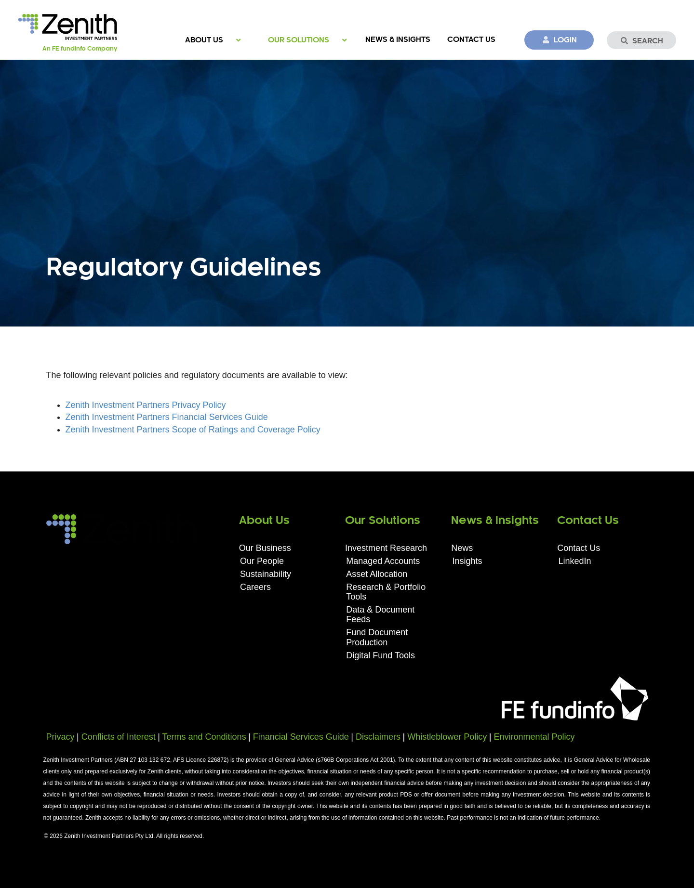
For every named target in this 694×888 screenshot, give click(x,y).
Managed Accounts (383, 561)
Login (559, 40)
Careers (255, 587)
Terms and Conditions (204, 737)
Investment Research (386, 548)
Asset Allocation (376, 574)
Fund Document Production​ (377, 637)
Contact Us (471, 39)
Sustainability (265, 574)
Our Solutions (298, 40)
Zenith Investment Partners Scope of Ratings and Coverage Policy (193, 429)
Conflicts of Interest (118, 737)
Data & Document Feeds (380, 614)
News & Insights (397, 39)
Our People (262, 561)
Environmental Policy (534, 737)
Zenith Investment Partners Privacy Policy (146, 405)
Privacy (60, 737)
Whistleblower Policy (447, 737)
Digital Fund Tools (380, 655)
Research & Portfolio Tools (386, 591)
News (462, 548)
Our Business (265, 548)
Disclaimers (378, 737)
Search (641, 41)
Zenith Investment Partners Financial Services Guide (167, 417)
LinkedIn (575, 561)
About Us (204, 40)
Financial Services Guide (301, 737)
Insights (467, 561)
